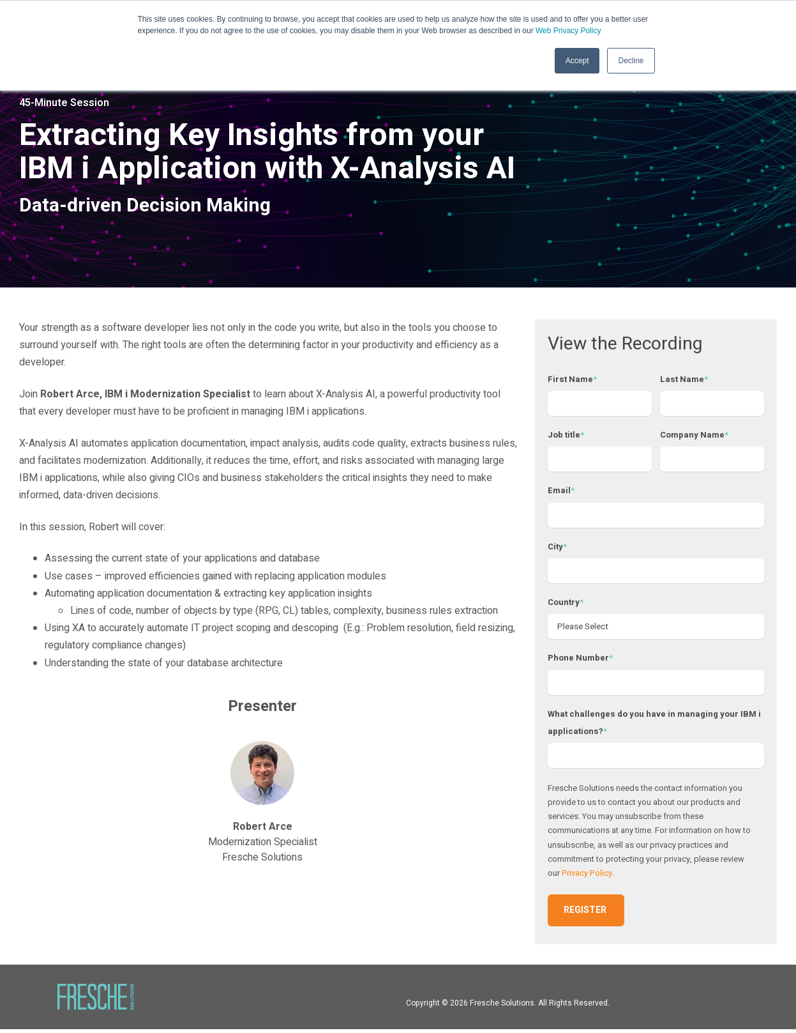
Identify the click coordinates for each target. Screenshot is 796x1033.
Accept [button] (577, 60)
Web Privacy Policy (568, 30)
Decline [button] (630, 60)
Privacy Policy (587, 877)
